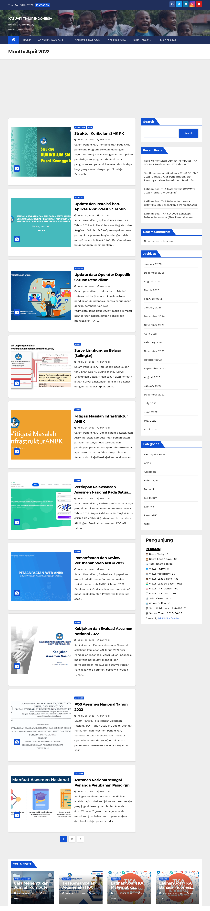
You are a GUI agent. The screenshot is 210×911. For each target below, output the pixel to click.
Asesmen (79, 698)
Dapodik (79, 197)
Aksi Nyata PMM (154, 454)
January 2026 (153, 264)
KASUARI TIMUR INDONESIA (30, 19)
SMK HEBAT (142, 40)
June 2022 (151, 412)
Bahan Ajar (151, 480)
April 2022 (150, 429)
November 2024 (154, 324)
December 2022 (154, 394)
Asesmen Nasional (53, 40)
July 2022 (150, 403)
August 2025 (152, 281)
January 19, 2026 (27, 893)
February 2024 (153, 342)
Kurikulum (80, 127)
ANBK (77, 344)
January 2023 (153, 385)
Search (148, 122)
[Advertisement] (105, 84)
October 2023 (153, 359)
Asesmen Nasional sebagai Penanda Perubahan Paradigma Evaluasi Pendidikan (102, 785)
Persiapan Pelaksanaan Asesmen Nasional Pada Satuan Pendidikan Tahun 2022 (102, 492)
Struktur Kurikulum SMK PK (99, 133)
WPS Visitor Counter (168, 618)
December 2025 (154, 272)
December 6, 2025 (125, 893)
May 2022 (150, 420)
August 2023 (152, 377)
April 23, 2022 (86, 498)
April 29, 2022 (86, 140)
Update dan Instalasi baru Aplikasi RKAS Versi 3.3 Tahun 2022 (100, 209)
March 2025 (151, 290)
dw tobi (103, 140)
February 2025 (153, 298)
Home (27, 40)
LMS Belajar (167, 40)
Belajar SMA (117, 40)
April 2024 (150, 333)
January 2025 (153, 307)
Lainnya (149, 506)
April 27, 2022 (86, 215)
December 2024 (154, 316)
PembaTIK (150, 515)
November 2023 (154, 351)
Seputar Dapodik (88, 40)
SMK (90, 127)
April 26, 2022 (86, 286)
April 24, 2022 (86, 362)
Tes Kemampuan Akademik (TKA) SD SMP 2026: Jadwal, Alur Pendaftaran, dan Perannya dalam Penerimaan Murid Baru (171, 176)
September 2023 (155, 368)
